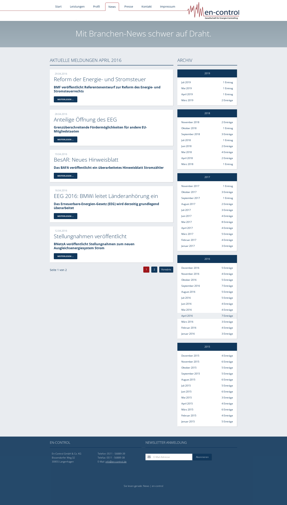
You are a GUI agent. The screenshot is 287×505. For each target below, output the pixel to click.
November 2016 (207, 274)
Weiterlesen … (67, 99)
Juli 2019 (207, 82)
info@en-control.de (116, 461)
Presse (128, 6)
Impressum (167, 6)
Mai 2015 (207, 398)
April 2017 (207, 228)
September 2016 (207, 286)
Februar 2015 (207, 416)
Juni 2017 (207, 216)
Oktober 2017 (207, 192)
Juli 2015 (207, 386)
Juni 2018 (207, 146)
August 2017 (207, 204)
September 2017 (207, 198)
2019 (207, 73)
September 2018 (207, 134)
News (112, 7)
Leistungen (77, 6)
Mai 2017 (207, 222)
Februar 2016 (207, 328)
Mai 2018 (207, 152)
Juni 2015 (207, 392)
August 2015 (207, 380)
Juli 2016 (207, 298)
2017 (207, 177)
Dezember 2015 (207, 356)
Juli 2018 (207, 140)
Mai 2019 (207, 88)
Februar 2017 (207, 240)
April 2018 (207, 158)
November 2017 (207, 186)
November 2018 (207, 122)
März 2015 (207, 410)
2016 (207, 259)
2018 (207, 113)
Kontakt (147, 6)
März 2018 (207, 164)
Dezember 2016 (207, 268)
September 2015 (207, 374)
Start (58, 6)
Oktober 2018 (207, 128)
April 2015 (207, 404)
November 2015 (207, 362)
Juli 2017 (207, 210)
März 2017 (207, 234)
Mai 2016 (207, 310)
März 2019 (207, 100)
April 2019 (207, 94)
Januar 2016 (207, 334)
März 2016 (207, 322)
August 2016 (207, 292)
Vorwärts (166, 269)
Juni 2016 (207, 304)
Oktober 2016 (207, 280)
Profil (96, 6)
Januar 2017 (207, 246)
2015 (207, 346)
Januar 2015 (207, 422)
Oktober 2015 (207, 368)
